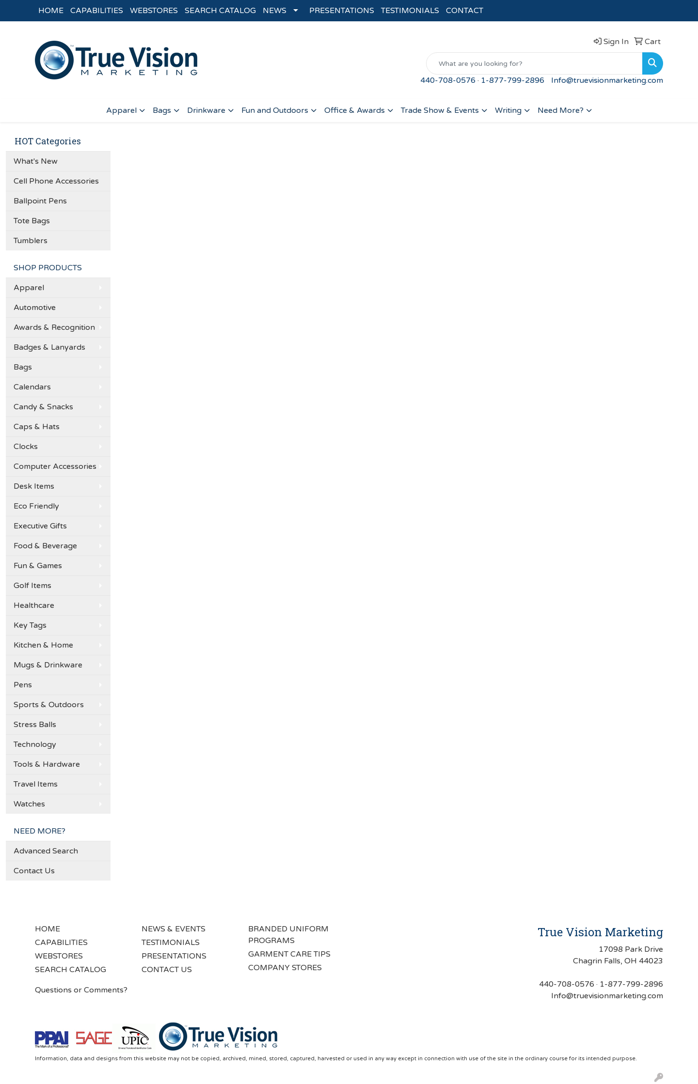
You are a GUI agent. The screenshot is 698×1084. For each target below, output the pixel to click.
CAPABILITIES (96, 10)
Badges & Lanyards (49, 347)
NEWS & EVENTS (174, 929)
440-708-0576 (448, 80)
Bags (162, 110)
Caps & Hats (37, 427)
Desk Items (34, 486)
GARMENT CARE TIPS (289, 954)
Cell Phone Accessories (56, 181)
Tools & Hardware (47, 764)
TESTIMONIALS (410, 10)
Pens (23, 685)
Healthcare (34, 605)
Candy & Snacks (43, 407)
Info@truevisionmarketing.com (607, 80)
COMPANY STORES (285, 968)
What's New (36, 161)
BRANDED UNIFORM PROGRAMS (288, 934)
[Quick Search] (534, 63)
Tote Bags (32, 221)
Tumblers (31, 241)
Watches (29, 804)
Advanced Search (46, 851)
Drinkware (206, 110)
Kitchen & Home (43, 645)
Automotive (35, 307)
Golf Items (32, 585)
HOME (50, 10)
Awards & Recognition (54, 327)
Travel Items (36, 784)
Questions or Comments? (81, 990)
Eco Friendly (36, 506)
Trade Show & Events (440, 110)
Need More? (561, 110)
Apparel (121, 110)
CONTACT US (167, 970)
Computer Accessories (55, 466)
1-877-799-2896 (512, 80)
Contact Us (34, 871)
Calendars (32, 387)
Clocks (26, 446)
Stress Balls (35, 724)
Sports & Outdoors (49, 705)
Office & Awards (354, 110)
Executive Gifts (40, 526)
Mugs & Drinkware (48, 665)
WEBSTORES (154, 10)
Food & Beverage (45, 546)
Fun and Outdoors (274, 110)
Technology (35, 744)
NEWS (274, 10)
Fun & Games (38, 566)
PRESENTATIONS (341, 10)
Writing (508, 110)
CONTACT (464, 10)
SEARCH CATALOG (220, 10)
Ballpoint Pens (40, 201)
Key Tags (30, 625)
